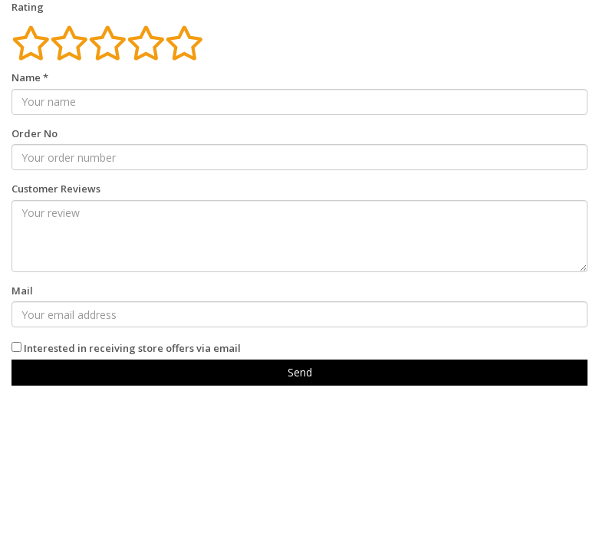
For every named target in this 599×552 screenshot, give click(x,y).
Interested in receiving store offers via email (132, 348)
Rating (28, 7)
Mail (22, 290)
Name (30, 77)
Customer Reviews (56, 189)
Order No (35, 133)
